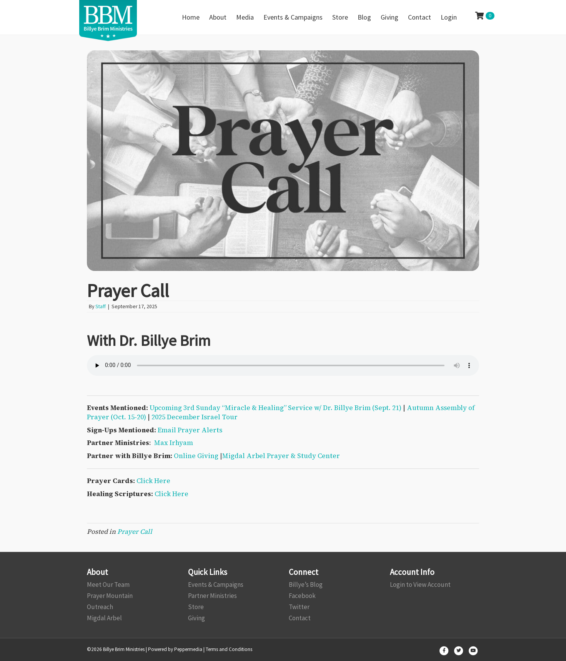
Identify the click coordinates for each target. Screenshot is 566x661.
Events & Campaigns (215, 584)
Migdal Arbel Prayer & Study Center (281, 455)
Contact (300, 618)
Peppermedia (188, 649)
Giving (196, 618)
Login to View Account (420, 584)
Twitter (299, 607)
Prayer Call (134, 531)
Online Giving (196, 455)
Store (196, 607)
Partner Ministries (212, 595)
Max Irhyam (173, 442)
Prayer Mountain (110, 595)
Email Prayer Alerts (190, 430)
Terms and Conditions (229, 649)
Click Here (153, 480)
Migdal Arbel (104, 618)
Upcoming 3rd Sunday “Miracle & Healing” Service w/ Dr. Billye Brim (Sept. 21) (275, 407)
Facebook (302, 595)
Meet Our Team (108, 584)
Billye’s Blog (306, 584)
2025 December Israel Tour (194, 417)
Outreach (100, 607)
